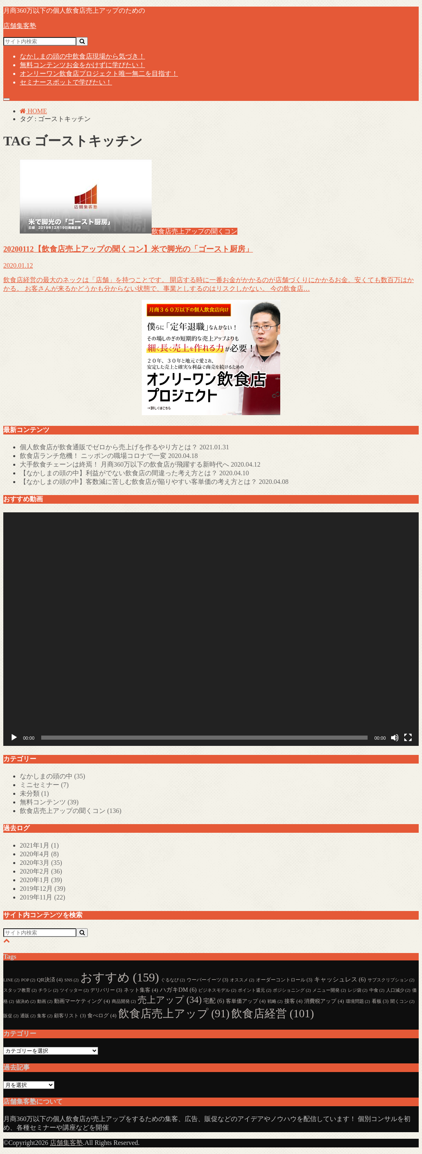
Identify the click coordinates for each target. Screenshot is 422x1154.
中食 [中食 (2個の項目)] (376, 990)
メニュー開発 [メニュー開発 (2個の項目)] (329, 990)
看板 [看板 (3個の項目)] (380, 1001)
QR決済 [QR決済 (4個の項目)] (50, 979)
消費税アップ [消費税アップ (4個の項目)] (324, 1001)
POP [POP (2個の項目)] (28, 980)
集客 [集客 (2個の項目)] (44, 1016)
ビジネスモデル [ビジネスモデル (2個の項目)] (217, 990)
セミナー (66, 82)
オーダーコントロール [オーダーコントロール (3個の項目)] (284, 980)
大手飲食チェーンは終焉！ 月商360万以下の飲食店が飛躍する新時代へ (140, 464)
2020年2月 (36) (41, 871)
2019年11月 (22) (42, 897)
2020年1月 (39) (41, 879)
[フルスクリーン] (408, 738)
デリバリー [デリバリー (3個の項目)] (106, 990)
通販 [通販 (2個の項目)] (27, 1016)
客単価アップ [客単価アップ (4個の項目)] (245, 1001)
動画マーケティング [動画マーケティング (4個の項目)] (82, 1001)
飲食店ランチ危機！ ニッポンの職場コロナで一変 (109, 455)
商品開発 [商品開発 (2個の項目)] (124, 1001)
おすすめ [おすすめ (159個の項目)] (119, 977)
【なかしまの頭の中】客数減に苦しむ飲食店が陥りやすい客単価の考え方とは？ (154, 481)
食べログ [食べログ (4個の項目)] (101, 1015)
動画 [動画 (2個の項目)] (44, 1001)
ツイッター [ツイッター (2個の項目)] (74, 990)
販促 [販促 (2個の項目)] (11, 1016)
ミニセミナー (44, 784)
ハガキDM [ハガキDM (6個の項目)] (178, 989)
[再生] (14, 738)
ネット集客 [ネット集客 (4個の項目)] (141, 990)
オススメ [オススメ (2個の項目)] (242, 980)
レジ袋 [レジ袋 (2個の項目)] (358, 990)
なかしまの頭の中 (82, 56)
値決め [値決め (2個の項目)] (25, 1001)
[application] (211, 629)
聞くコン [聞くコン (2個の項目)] (402, 1001)
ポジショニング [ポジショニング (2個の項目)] (292, 990)
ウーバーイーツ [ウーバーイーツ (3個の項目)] (207, 980)
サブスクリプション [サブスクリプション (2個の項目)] (391, 980)
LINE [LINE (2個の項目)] (11, 980)
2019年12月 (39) (43, 888)
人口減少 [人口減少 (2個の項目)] (398, 990)
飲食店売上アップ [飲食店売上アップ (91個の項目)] (174, 1013)
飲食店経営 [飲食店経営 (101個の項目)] (272, 1013)
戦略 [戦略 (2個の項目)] (275, 1001)
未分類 (34, 793)
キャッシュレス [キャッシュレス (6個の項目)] (340, 979)
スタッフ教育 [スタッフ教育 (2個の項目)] (20, 990)
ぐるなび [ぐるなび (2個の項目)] (173, 980)
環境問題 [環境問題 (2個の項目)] (358, 1001)
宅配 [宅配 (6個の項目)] (213, 1000)
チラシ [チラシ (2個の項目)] (48, 990)
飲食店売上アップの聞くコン (71, 810)
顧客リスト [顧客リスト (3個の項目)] (70, 1016)
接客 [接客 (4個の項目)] (293, 1001)
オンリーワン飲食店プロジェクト (99, 73)
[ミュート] (395, 738)
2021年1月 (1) (39, 845)
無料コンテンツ (82, 64)
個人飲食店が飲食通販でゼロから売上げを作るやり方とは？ (124, 447)
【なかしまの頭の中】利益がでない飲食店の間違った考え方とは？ (134, 473)
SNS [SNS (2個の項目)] (71, 980)
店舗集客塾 (19, 25)
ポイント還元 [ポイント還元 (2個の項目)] (254, 990)
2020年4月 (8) (39, 853)
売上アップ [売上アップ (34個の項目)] (170, 1000)
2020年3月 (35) (41, 862)
